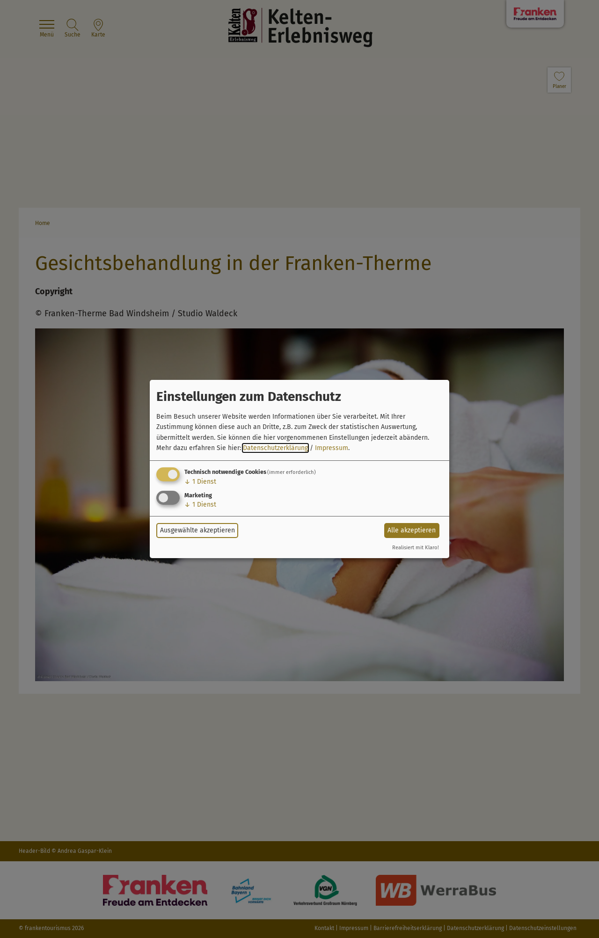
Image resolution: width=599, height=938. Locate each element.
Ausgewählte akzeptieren (197, 530)
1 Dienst (200, 482)
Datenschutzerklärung (275, 448)
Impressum (331, 448)
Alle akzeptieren (411, 530)
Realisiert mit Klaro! (415, 548)
